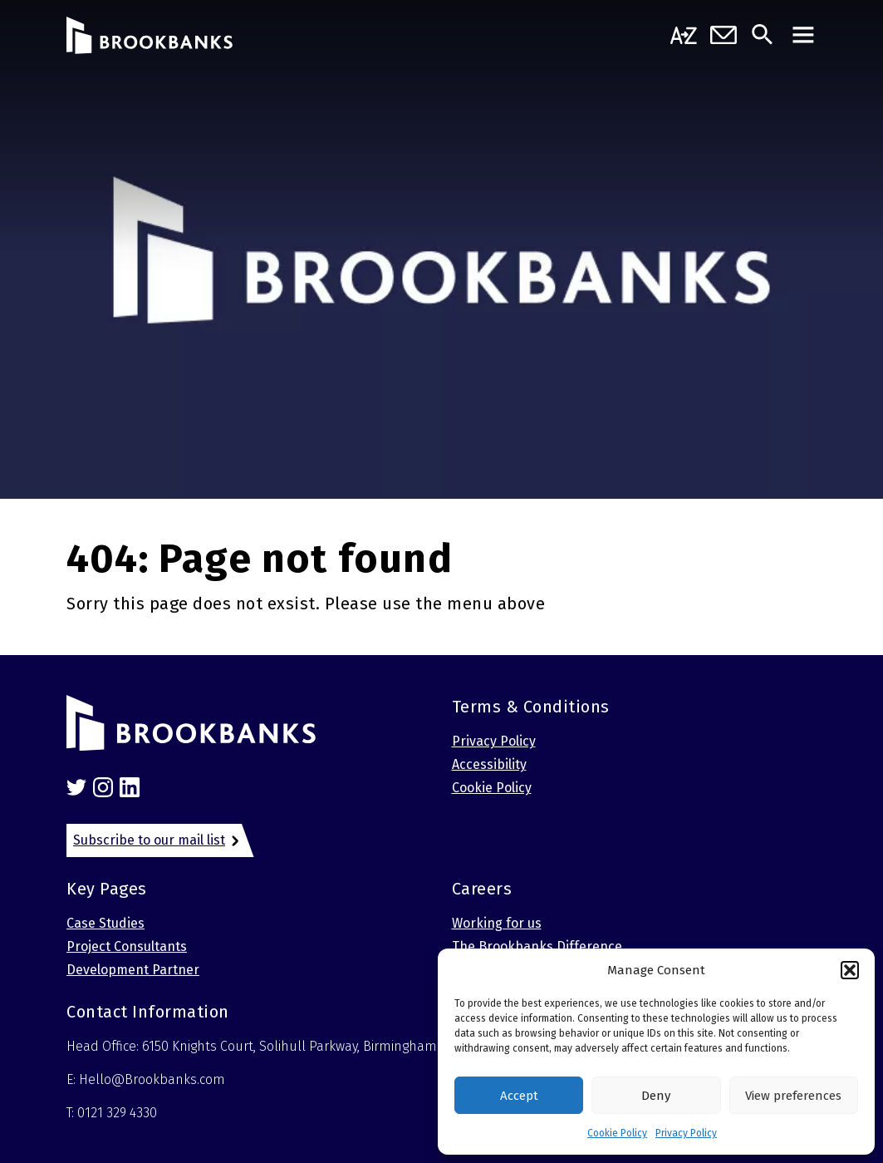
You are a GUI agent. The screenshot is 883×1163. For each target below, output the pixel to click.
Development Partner (132, 970)
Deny (655, 1095)
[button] (849, 970)
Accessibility (489, 764)
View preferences (793, 1095)
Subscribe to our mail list (149, 840)
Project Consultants (126, 946)
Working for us (497, 923)
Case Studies (105, 923)
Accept (519, 1095)
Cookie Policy (617, 1133)
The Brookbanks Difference (537, 946)
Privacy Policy (686, 1133)
